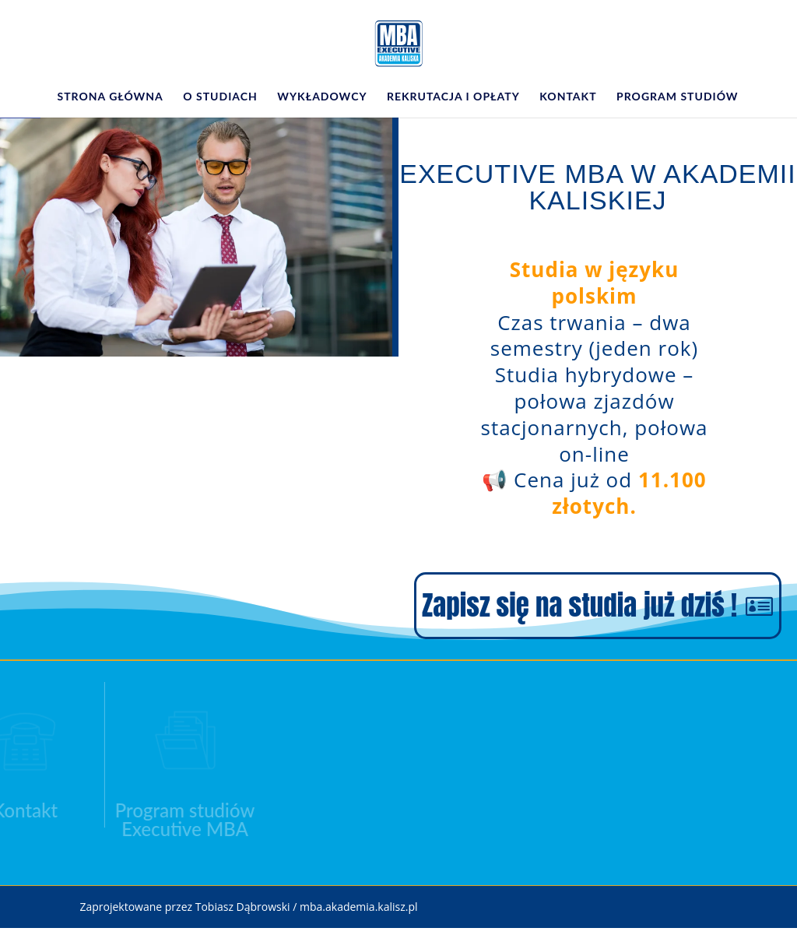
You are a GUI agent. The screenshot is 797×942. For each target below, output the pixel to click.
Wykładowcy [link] (322, 97)
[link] (399, 42)
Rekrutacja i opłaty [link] (453, 97)
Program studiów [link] (677, 97)
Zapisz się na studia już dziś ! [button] (579, 605)
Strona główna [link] (110, 97)
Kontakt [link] (567, 97)
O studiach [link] (220, 97)
